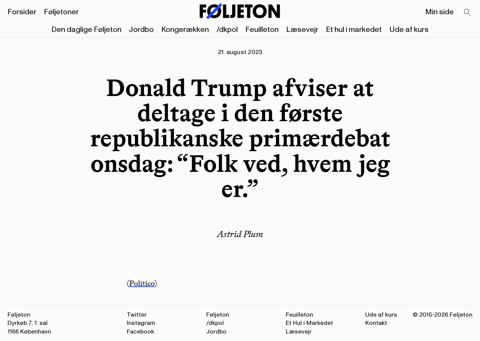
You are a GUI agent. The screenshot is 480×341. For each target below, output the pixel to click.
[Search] (467, 13)
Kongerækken (185, 29)
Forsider (22, 12)
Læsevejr (302, 29)
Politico (141, 283)
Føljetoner (61, 12)
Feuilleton (262, 29)
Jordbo (141, 29)
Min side (439, 12)
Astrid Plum (240, 233)
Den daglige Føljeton (86, 29)
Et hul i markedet (354, 29)
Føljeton (217, 315)
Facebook (140, 331)
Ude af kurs (409, 29)
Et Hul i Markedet (309, 323)
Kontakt (376, 323)
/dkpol (227, 29)
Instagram (141, 323)
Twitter (137, 315)
